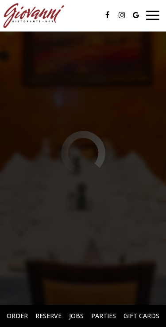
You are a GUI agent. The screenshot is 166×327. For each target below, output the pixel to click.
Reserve (48, 315)
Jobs (76, 315)
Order (17, 315)
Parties (103, 315)
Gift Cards (141, 315)
